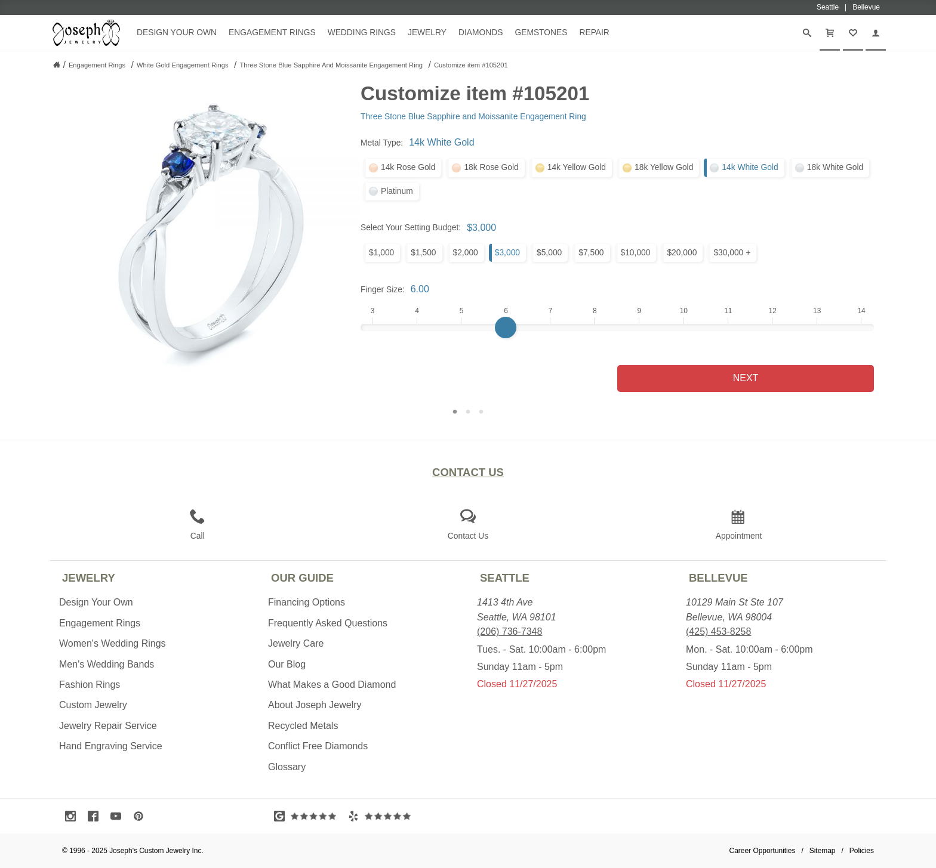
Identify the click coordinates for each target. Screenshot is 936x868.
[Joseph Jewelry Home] (56, 64)
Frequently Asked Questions (327, 623)
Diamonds (480, 32)
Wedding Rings (362, 32)
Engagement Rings (272, 32)
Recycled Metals (303, 726)
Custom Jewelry (93, 705)
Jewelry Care (296, 643)
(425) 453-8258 (718, 631)
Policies (861, 851)
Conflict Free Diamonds (318, 746)
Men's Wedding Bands (106, 664)
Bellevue (718, 578)
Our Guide (302, 578)
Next (746, 378)
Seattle (504, 578)
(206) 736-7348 (509, 631)
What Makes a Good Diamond (332, 684)
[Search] (807, 33)
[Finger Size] (617, 327)
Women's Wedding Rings (112, 643)
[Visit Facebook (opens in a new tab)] (96, 816)
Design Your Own (177, 32)
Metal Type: (382, 142)
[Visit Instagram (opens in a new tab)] (73, 816)
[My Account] (876, 33)
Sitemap (822, 851)
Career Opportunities (762, 851)
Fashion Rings (89, 684)
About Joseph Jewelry (315, 705)
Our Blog (287, 664)
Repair (594, 32)
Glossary (287, 767)
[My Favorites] (853, 33)
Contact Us (468, 472)
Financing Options (306, 602)
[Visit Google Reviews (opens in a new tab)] (308, 816)
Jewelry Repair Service (108, 726)
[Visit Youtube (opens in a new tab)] (118, 816)
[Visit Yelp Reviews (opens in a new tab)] (382, 816)
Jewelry (427, 32)
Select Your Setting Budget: (411, 227)
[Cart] (830, 33)
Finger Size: (383, 289)
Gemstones (541, 32)
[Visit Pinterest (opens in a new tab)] (141, 816)
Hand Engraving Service (110, 746)
